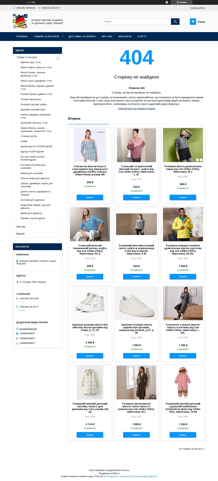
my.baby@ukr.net (28, 328)
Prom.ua (125, 470)
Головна (21, 36)
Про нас (107, 36)
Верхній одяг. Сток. (31, 62)
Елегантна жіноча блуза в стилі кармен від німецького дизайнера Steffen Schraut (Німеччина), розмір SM (90, 170)
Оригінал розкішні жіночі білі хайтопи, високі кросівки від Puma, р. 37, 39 (90, 327)
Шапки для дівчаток (31, 213)
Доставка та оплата (82, 36)
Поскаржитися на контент (117, 476)
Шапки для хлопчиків (32, 173)
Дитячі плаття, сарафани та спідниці (35, 193)
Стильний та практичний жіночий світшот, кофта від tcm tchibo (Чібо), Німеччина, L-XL (136, 170)
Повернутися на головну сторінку (136, 108)
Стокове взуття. (29, 136)
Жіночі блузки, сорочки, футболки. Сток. (33, 74)
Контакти (125, 36)
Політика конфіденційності (144, 476)
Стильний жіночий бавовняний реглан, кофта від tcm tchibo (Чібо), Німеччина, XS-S (90, 249)
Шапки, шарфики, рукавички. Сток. (36, 116)
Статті (141, 36)
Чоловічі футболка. (31, 99)
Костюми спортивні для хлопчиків (33, 166)
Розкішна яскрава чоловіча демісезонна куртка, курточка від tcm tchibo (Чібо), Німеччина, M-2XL (182, 249)
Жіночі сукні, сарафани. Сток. (36, 81)
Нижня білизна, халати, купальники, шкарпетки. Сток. (36, 129)
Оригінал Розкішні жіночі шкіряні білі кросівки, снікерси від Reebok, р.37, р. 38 (136, 328)
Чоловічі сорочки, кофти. (34, 104)
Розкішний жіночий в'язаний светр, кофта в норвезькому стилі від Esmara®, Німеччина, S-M (136, 249)
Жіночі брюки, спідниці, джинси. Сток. (37, 87)
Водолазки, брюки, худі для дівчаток (36, 206)
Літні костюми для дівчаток (35, 178)
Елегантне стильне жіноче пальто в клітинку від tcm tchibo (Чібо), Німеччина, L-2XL (183, 328)
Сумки (24, 141)
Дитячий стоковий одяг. (33, 109)
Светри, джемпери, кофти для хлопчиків (37, 185)
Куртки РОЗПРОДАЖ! (32, 151)
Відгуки (20, 233)
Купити (90, 197)
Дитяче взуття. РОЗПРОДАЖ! (36, 146)
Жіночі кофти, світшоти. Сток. (36, 67)
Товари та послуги (46, 36)
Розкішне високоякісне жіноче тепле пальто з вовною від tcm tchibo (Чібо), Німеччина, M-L (136, 407)
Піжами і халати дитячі (33, 218)
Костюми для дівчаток (32, 200)
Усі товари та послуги (190, 449)
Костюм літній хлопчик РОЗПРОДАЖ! (32, 158)
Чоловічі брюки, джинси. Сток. (37, 94)
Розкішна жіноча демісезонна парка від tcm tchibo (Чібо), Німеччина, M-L (183, 169)
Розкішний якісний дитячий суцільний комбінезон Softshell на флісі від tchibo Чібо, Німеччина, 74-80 (183, 407)
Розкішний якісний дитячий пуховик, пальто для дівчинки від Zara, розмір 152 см (90, 407)
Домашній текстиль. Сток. (34, 122)
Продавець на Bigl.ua (109, 473)
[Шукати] (175, 21)
